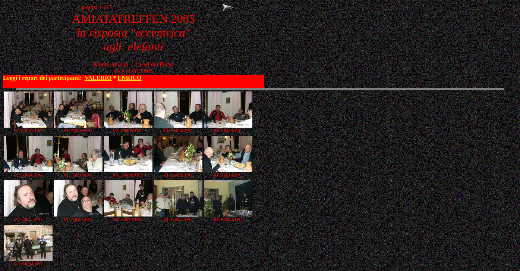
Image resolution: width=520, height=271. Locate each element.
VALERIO (98, 78)
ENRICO (130, 78)
